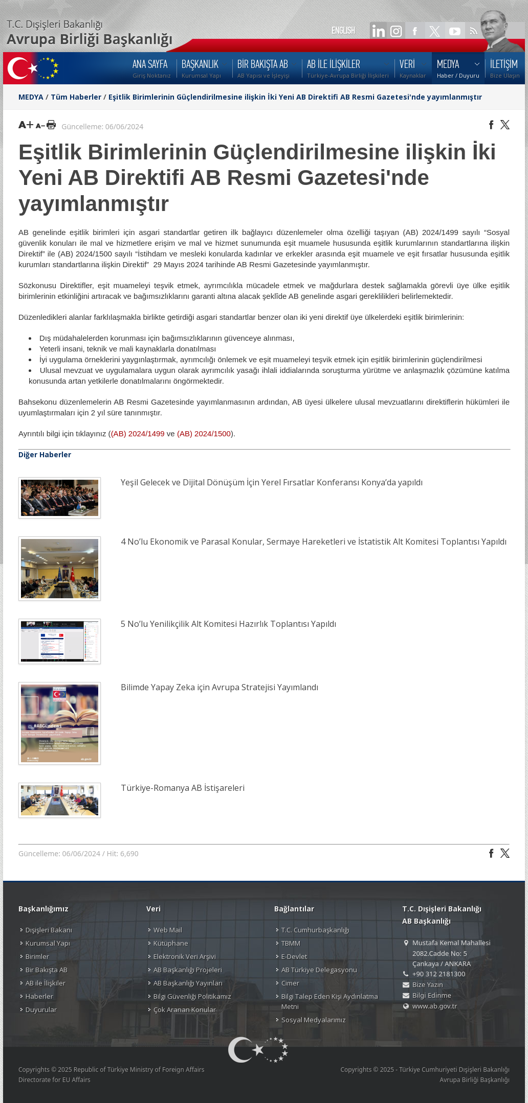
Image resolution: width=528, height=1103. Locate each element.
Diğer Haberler (44, 454)
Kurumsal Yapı (48, 943)
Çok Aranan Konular (184, 1009)
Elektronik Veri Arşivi (184, 956)
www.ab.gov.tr (434, 1006)
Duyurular (41, 1009)
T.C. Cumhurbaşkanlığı (315, 929)
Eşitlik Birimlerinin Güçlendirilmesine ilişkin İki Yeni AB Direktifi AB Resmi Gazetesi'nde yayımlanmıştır (295, 97)
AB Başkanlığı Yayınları (188, 983)
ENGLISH (343, 31)
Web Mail (167, 929)
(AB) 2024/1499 (138, 433)
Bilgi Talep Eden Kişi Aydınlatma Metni (329, 1001)
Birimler (37, 956)
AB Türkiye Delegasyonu (319, 969)
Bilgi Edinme (431, 995)
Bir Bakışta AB (47, 969)
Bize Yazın (427, 984)
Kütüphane (170, 943)
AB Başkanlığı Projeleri (187, 969)
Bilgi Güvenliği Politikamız (192, 996)
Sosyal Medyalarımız (313, 1019)
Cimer (290, 983)
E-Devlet (294, 956)
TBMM (290, 943)
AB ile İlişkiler (45, 983)
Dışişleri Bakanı (49, 929)
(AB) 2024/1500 (204, 433)
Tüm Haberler (76, 97)
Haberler (39, 996)
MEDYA (30, 97)
